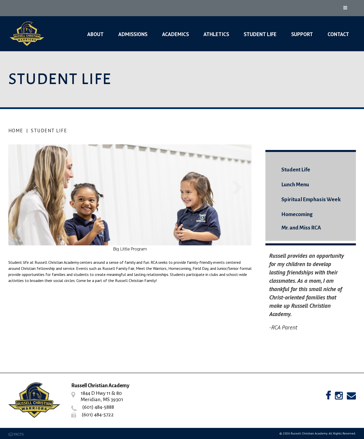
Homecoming (296, 214)
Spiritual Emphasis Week (311, 199)
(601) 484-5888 (98, 407)
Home (15, 130)
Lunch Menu (295, 185)
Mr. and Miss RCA (301, 228)
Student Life (49, 130)
